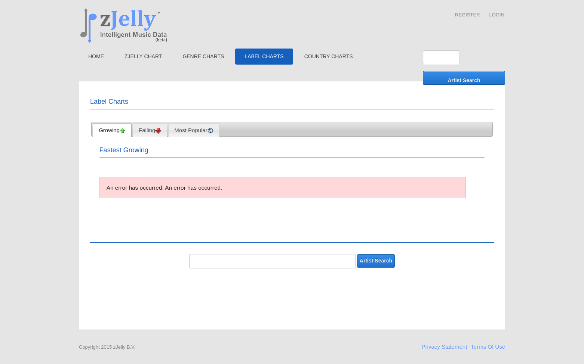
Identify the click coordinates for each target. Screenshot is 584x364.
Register (467, 15)
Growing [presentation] (112, 130)
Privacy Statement (444, 346)
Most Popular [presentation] (193, 130)
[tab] (112, 130)
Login (496, 15)
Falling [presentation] (150, 130)
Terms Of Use (488, 346)
